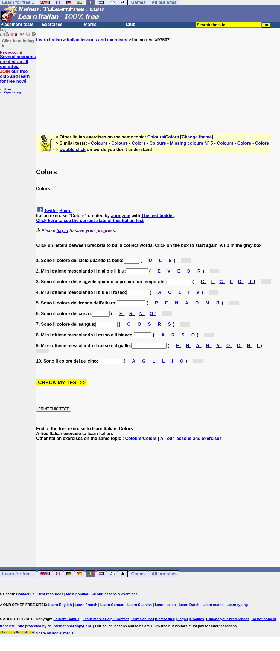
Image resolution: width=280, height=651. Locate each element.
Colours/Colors (163, 137)
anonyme (120, 215)
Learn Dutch (189, 605)
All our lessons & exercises (114, 594)
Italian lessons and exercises (97, 39)
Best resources (50, 594)
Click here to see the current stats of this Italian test (90, 220)
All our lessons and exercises (191, 438)
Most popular (77, 594)
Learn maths (212, 605)
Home (7, 89)
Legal (182, 619)
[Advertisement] (158, 80)
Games (138, 574)
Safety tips (165, 619)
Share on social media (55, 633)
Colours (99, 143)
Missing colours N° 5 (191, 143)
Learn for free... (18, 574)
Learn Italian (49, 39)
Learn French (86, 605)
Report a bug (12, 92)
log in (62, 230)
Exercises (52, 24)
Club (131, 24)
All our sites (164, 574)
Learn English (60, 605)
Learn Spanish (139, 605)
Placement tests (17, 24)
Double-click (73, 149)
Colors (139, 143)
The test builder (157, 215)
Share (65, 210)
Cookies (197, 619)
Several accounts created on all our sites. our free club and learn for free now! (18, 69)
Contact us (25, 594)
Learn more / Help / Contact (106, 619)
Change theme (197, 137)
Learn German (112, 605)
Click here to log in (18, 43)
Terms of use (142, 619)
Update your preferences (228, 619)
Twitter (51, 210)
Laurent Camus (67, 619)
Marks (90, 24)
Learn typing (237, 605)
